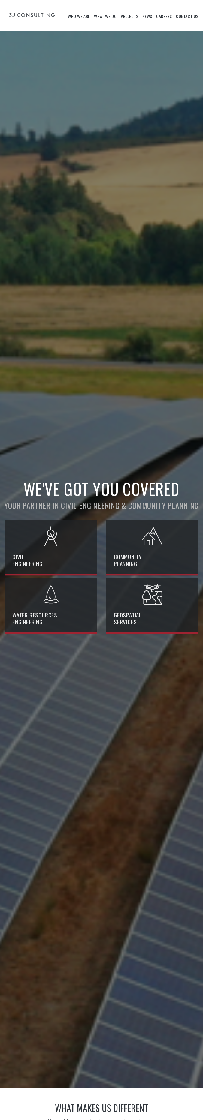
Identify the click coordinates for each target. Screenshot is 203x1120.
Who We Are (79, 16)
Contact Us (187, 16)
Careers (164, 16)
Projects (129, 16)
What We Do (105, 16)
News (147, 16)
